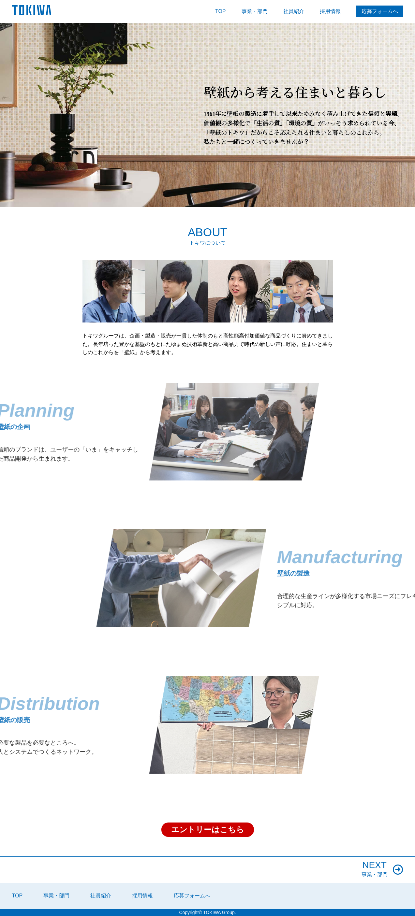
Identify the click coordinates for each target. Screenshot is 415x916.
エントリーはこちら (207, 829)
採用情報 (330, 11)
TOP (220, 11)
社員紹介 (293, 11)
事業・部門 (255, 11)
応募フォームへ (380, 11)
